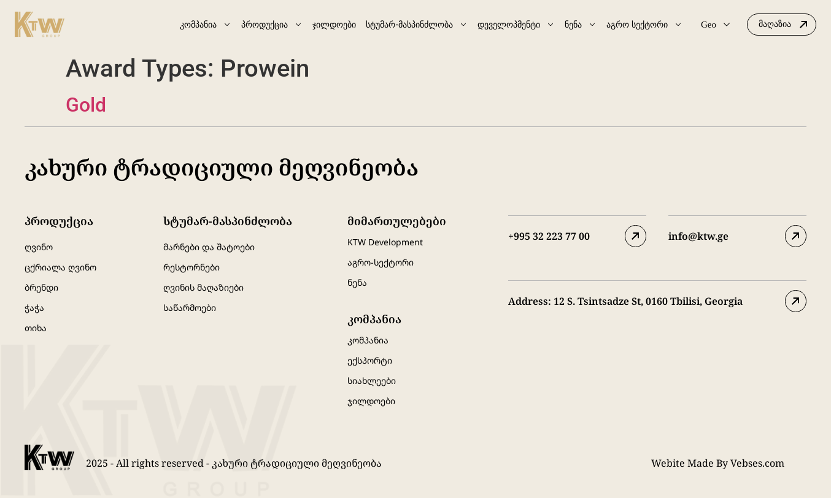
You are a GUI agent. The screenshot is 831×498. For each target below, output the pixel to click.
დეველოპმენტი (516, 24)
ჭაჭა (34, 307)
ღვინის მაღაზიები (203, 287)
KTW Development (385, 242)
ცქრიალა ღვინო (60, 267)
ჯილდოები (334, 24)
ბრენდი (41, 287)
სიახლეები (371, 380)
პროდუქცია (272, 24)
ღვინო (39, 247)
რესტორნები (191, 267)
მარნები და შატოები (209, 247)
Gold (86, 105)
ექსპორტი (369, 360)
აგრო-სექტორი (380, 262)
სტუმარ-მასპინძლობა (417, 24)
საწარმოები (189, 307)
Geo (715, 24)
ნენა (581, 24)
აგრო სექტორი (644, 24)
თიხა (36, 328)
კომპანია (205, 24)
